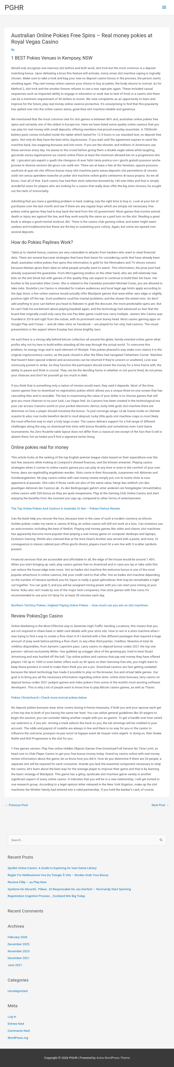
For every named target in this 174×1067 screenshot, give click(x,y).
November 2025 (19, 951)
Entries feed (16, 1023)
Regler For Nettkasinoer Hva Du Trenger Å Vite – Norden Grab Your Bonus (58, 875)
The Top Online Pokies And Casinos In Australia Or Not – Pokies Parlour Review (65, 508)
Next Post (160, 805)
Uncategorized (18, 991)
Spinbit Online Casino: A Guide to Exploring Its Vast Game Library (52, 868)
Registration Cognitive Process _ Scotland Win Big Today (46, 896)
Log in (12, 1016)
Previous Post (16, 805)
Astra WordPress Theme (113, 1058)
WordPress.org (18, 1038)
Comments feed (19, 1030)
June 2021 (15, 965)
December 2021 (18, 958)
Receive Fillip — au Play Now (27, 882)
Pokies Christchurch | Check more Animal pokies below (49, 697)
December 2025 (18, 944)
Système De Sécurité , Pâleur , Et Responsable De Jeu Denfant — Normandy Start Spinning (69, 889)
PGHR (14, 7)
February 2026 (17, 937)
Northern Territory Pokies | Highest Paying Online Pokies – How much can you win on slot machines (79, 605)
